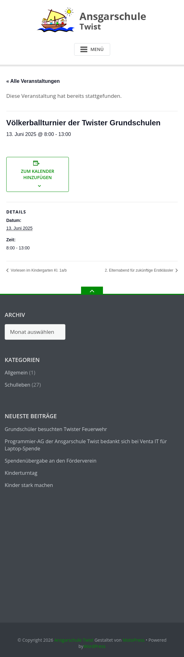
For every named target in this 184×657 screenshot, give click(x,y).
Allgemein (16, 372)
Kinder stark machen (29, 485)
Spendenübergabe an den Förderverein (50, 460)
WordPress (94, 646)
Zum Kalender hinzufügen (37, 174)
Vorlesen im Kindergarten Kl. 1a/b (38, 270)
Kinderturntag (21, 472)
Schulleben (17, 384)
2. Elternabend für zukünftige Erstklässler (139, 270)
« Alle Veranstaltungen (33, 81)
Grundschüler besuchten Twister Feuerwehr (56, 429)
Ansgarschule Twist (74, 640)
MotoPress (134, 640)
